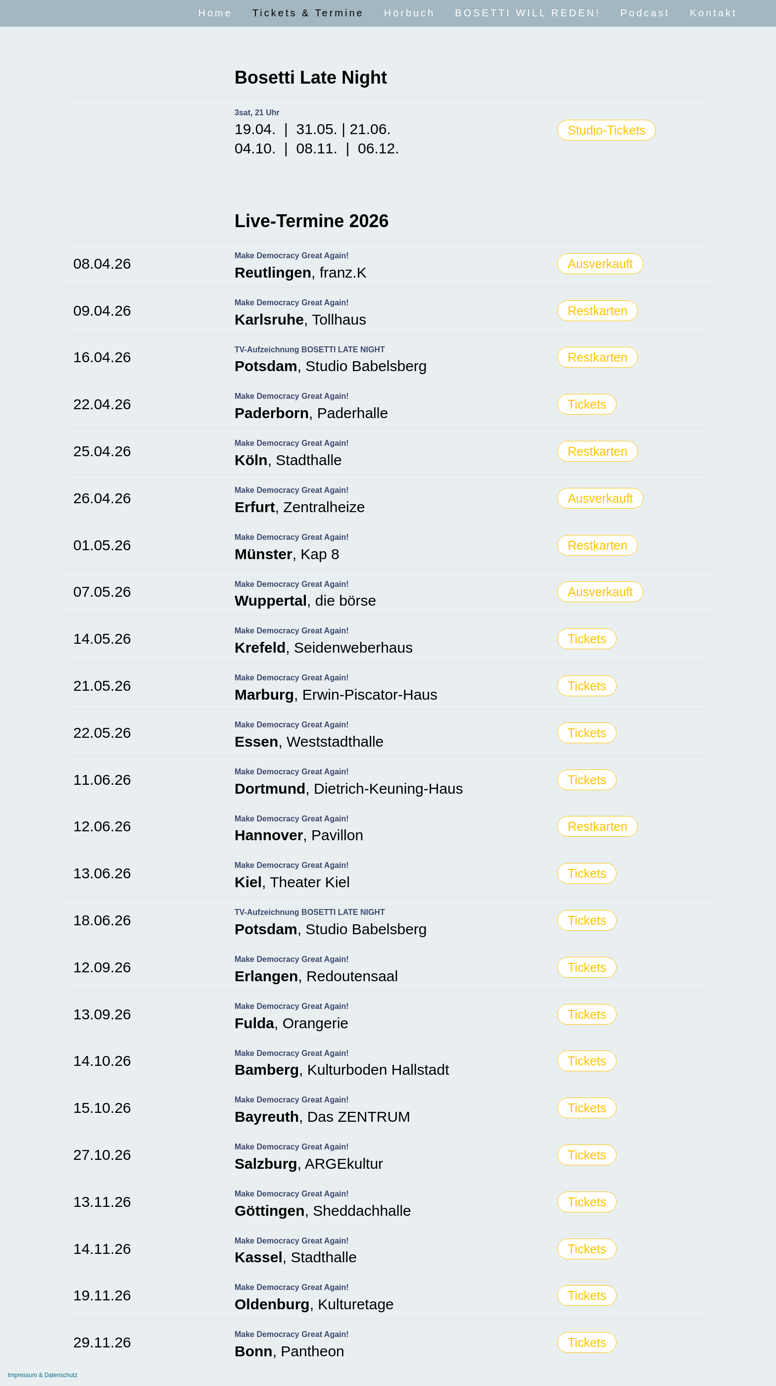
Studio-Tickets (606, 130)
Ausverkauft (600, 264)
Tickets (587, 404)
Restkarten (598, 311)
